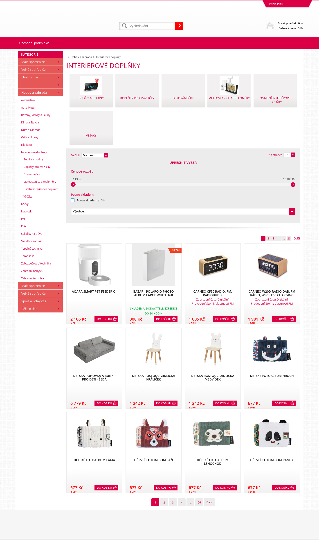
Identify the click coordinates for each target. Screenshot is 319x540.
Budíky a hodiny (33, 221)
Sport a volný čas (33, 362)
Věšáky (27, 258)
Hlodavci (26, 206)
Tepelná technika (32, 310)
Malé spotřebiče (33, 123)
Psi (23, 280)
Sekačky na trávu (31, 295)
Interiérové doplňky (34, 213)
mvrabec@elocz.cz (172, 518)
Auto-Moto (28, 169)
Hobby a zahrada (34, 154)
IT (22, 146)
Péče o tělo (29, 370)
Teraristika (27, 317)
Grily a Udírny (29, 199)
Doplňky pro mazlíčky (36, 228)
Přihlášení (275, 4)
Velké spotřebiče (33, 131)
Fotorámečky (31, 235)
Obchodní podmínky (34, 43)
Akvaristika (28, 161)
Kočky (25, 265)
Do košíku (104, 258)
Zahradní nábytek (32, 332)
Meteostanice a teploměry (39, 243)
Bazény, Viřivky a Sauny (35, 176)
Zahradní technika (32, 340)
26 (288, 177)
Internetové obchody (252, 535)
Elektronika (29, 138)
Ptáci (24, 287)
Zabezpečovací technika (36, 325)
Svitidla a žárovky (32, 302)
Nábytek (26, 273)
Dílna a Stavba (30, 184)
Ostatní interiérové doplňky (40, 250)
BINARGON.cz (294, 535)
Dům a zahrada (30, 191)
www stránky (277, 535)
